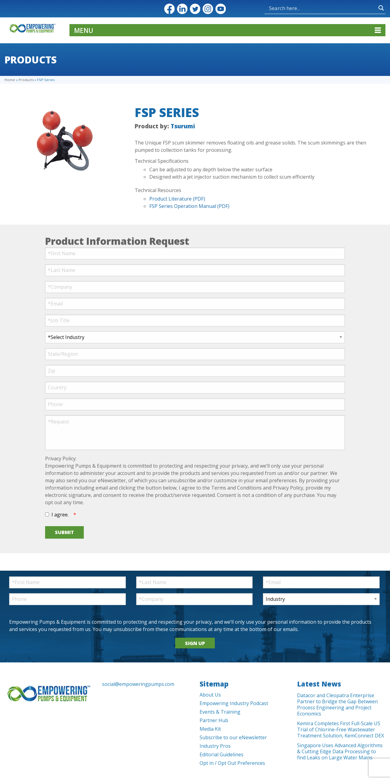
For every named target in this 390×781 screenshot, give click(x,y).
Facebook (169, 9)
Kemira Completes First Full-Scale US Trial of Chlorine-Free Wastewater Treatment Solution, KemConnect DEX (340, 729)
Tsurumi (183, 126)
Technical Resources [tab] (158, 190)
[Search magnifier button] (381, 8)
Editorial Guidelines (221, 754)
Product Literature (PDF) (177, 198)
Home (10, 79)
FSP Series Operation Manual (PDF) (189, 206)
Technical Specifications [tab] (162, 161)
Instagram (208, 9)
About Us (210, 694)
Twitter (195, 9)
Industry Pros (215, 746)
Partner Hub (214, 720)
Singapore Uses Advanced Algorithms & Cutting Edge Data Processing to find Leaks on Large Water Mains (340, 751)
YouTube (220, 9)
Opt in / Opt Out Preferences (232, 763)
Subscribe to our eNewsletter (233, 737)
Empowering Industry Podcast (234, 703)
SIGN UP (195, 643)
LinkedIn (182, 9)
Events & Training (220, 711)
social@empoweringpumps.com (138, 684)
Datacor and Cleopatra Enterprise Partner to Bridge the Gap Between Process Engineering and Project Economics (337, 704)
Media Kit (210, 729)
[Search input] (322, 8)
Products (26, 79)
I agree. (60, 514)
